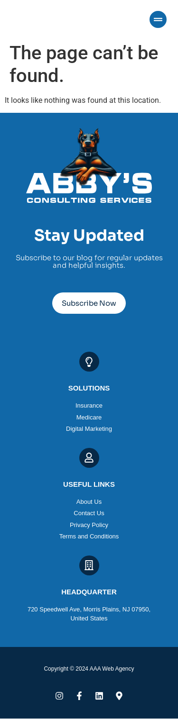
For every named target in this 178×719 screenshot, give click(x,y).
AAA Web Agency (112, 668)
